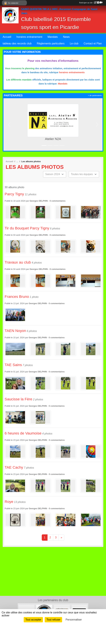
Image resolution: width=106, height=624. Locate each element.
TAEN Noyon (15, 331)
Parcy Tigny (14, 194)
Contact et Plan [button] (93, 43)
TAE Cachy (14, 467)
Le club (74, 43)
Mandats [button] (53, 36)
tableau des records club (17, 43)
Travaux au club (18, 262)
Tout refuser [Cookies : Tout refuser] (53, 619)
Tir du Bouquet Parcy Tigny (27, 228)
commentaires (58, 201)
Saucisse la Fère (18, 399)
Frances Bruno (17, 297)
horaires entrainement (29, 36)
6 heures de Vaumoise (23, 433)
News (66, 36)
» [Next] (61, 537)
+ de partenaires (95, 95)
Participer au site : (90, 2)
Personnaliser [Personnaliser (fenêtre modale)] (74, 619)
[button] (9, 124)
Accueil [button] (7, 36)
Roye (9, 502)
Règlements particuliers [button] (50, 43)
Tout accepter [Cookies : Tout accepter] (33, 619)
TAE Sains (13, 365)
